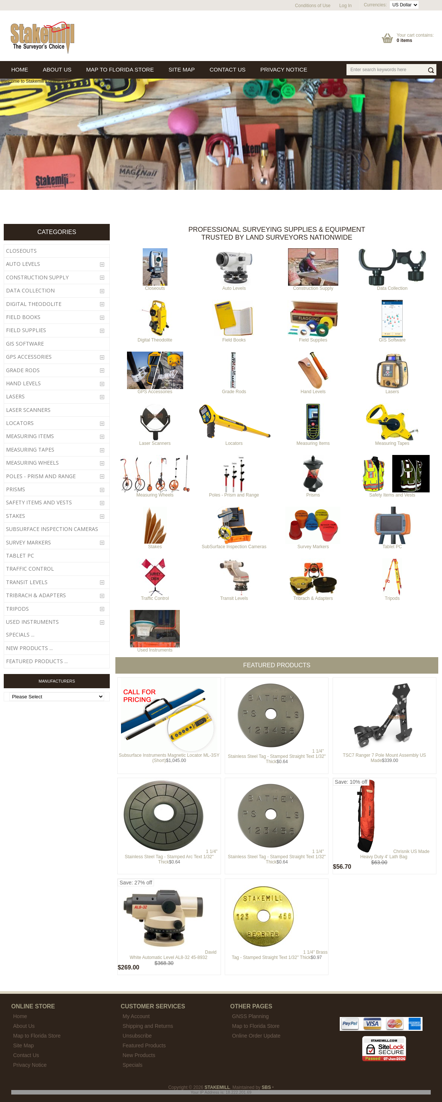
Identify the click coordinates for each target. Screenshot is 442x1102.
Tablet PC (392, 544)
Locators (234, 441)
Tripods (392, 596)
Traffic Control (155, 596)
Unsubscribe (137, 1036)
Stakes (155, 544)
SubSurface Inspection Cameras (234, 544)
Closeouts (155, 286)
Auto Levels (234, 286)
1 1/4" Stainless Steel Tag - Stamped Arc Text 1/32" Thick (171, 857)
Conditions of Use (313, 5)
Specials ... (20, 634)
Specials (132, 1065)
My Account (135, 1016)
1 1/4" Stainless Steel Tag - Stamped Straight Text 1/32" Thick (277, 756)
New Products (138, 1055)
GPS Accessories (155, 389)
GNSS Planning (250, 1016)
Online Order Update (256, 1036)
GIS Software (392, 338)
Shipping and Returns (147, 1026)
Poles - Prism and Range (234, 493)
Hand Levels (313, 389)
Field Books (234, 338)
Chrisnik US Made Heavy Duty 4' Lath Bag (395, 854)
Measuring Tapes (392, 441)
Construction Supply (313, 286)
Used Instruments (155, 648)
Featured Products (144, 1045)
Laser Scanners (155, 441)
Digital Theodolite (155, 338)
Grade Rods (234, 389)
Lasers (392, 389)
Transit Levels (234, 596)
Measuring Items (313, 441)
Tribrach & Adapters (313, 596)
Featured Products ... (37, 661)
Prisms (313, 493)
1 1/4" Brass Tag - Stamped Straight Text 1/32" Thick (280, 955)
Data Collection (392, 286)
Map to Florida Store (256, 1026)
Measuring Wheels (155, 493)
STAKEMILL (217, 1087)
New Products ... (29, 648)
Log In (345, 5)
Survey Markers (312, 544)
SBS (266, 1087)
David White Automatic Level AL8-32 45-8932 (173, 955)
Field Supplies (313, 338)
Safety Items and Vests (392, 493)
